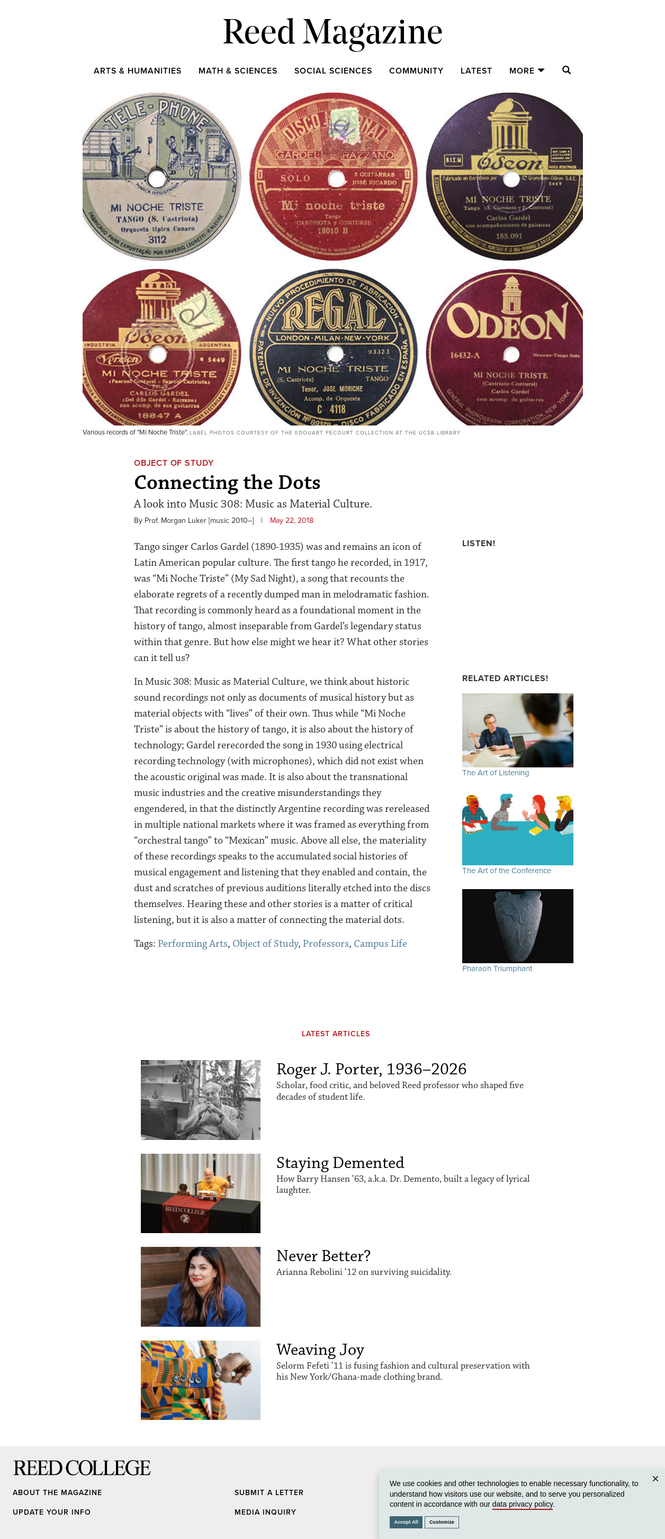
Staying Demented (340, 1163)
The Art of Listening (517, 735)
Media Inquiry (265, 1512)
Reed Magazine (332, 34)
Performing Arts (193, 943)
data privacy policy (522, 1504)
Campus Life (380, 943)
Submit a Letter (269, 1492)
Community (416, 71)
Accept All (406, 1522)
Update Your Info (52, 1512)
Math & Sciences (238, 71)
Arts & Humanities (138, 71)
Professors (326, 943)
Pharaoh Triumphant (517, 931)
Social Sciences (333, 71)
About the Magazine (57, 1492)
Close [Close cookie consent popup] (655, 1489)
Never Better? (323, 1256)
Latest (476, 71)
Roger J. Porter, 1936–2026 (371, 1069)
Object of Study (174, 463)
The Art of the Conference (517, 833)
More (527, 71)
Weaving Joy (320, 1349)
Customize (441, 1522)
